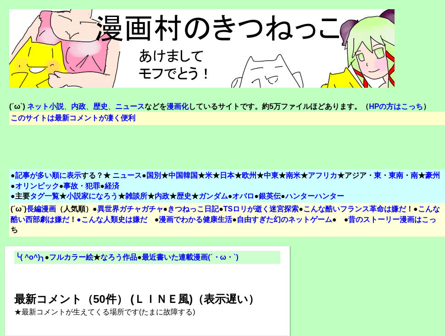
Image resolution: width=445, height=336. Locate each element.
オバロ (243, 196)
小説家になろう (92, 196)
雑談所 (136, 196)
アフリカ (322, 175)
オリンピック (37, 186)
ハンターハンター (314, 196)
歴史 (184, 196)
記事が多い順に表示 (48, 175)
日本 (227, 175)
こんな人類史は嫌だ (114, 219)
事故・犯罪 (81, 186)
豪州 (432, 175)
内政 (162, 196)
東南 (396, 175)
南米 (293, 175)
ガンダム (213, 196)
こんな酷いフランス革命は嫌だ (354, 209)
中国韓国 (183, 175)
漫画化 (178, 106)
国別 (153, 175)
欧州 (249, 175)
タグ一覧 (44, 196)
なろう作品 (118, 257)
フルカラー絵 (71, 257)
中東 (271, 175)
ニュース (127, 175)
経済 (112, 186)
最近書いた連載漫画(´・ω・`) (190, 257)
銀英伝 (270, 196)
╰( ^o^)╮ (30, 257)
